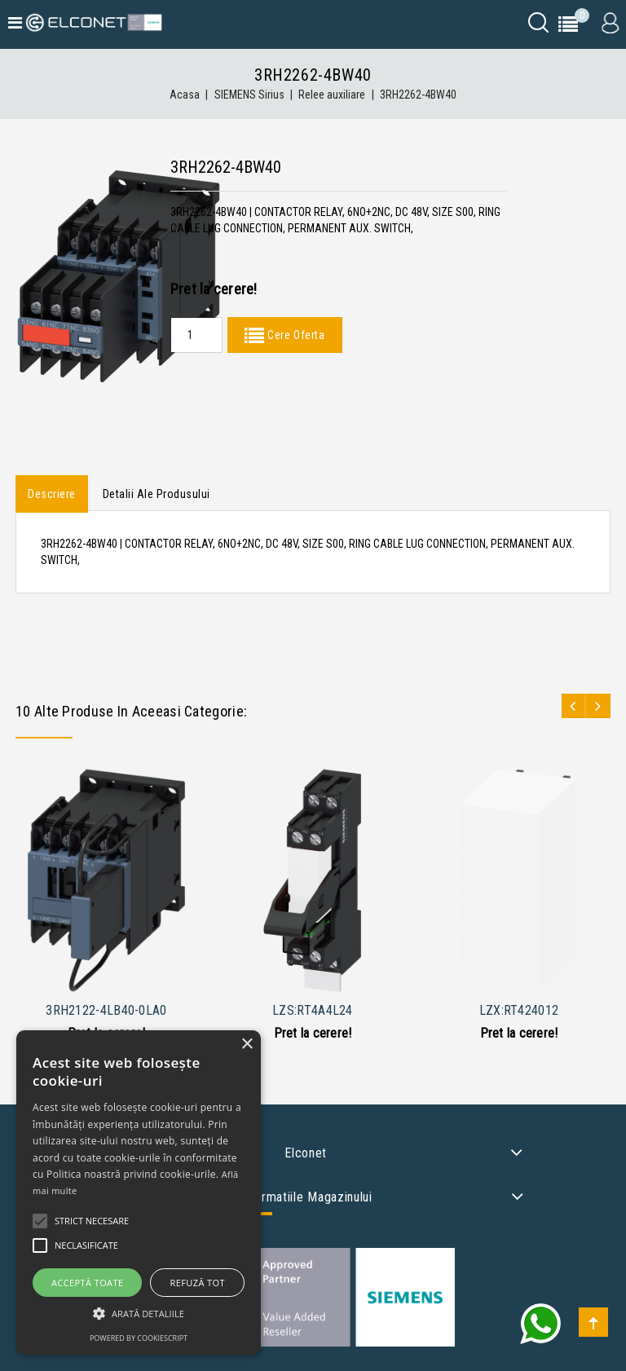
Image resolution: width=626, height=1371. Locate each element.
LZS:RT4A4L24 (312, 1010)
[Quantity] (196, 335)
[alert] (138, 1192)
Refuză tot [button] (197, 1282)
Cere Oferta (294, 335)
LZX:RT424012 (519, 1010)
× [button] (246, 1044)
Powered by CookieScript (138, 1338)
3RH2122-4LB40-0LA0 (106, 1010)
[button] (139, 1313)
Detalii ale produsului (156, 493)
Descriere (52, 493)
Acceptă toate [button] (87, 1282)
